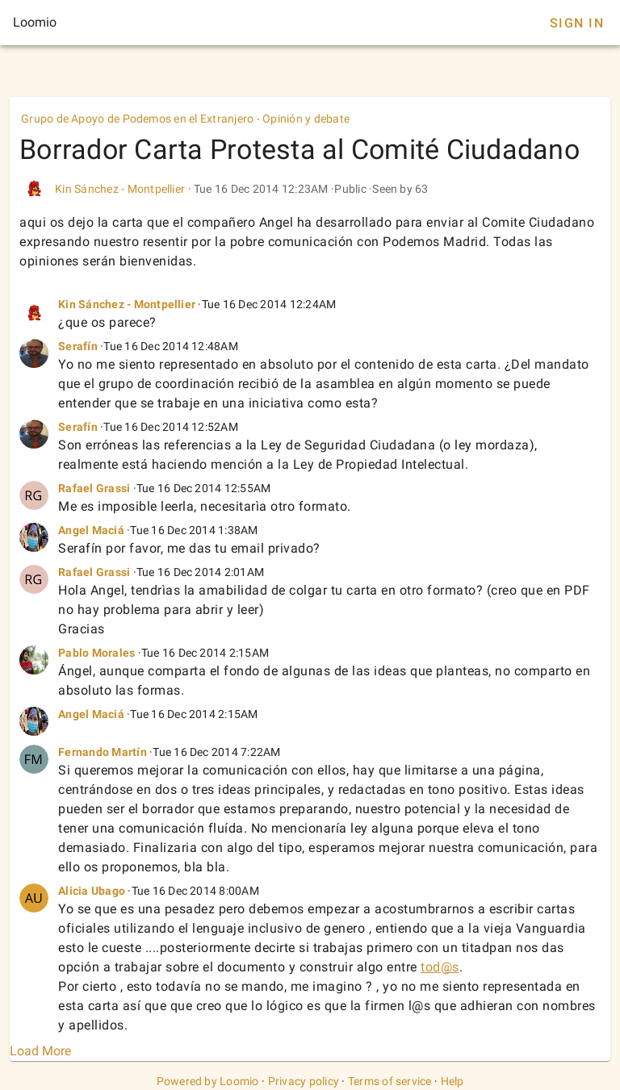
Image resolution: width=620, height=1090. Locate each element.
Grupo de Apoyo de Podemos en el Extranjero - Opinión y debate (185, 118)
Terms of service (390, 1081)
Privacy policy (304, 1081)
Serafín (78, 346)
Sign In (577, 23)
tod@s (440, 967)
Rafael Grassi (94, 488)
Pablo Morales (96, 652)
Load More (40, 1051)
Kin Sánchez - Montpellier (120, 188)
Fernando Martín (102, 751)
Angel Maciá (91, 530)
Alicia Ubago (91, 890)
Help (452, 1081)
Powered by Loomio (208, 1081)
